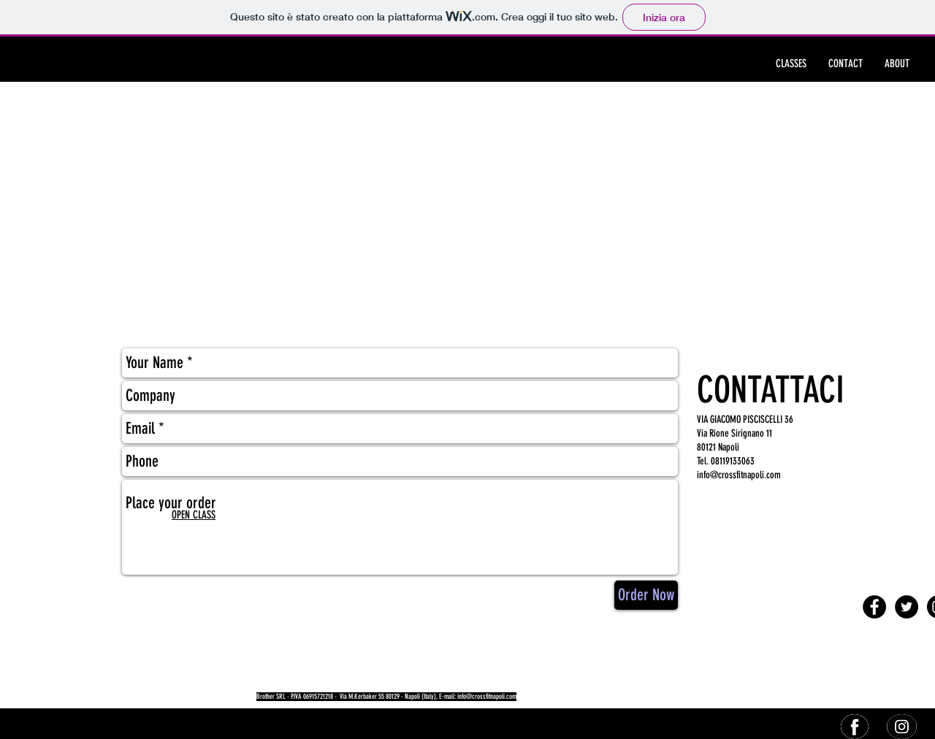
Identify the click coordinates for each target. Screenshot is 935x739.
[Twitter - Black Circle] (906, 607)
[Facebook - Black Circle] (874, 607)
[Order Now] (646, 595)
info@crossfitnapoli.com (739, 475)
